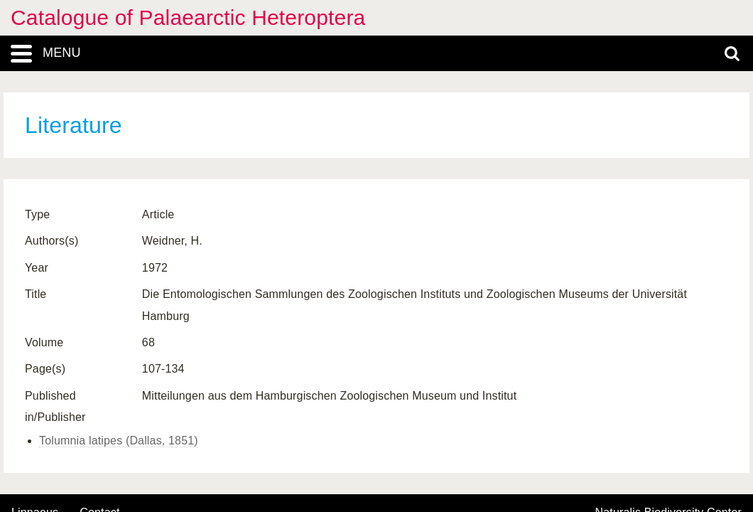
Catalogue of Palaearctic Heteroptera (188, 17)
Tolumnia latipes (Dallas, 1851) (118, 440)
